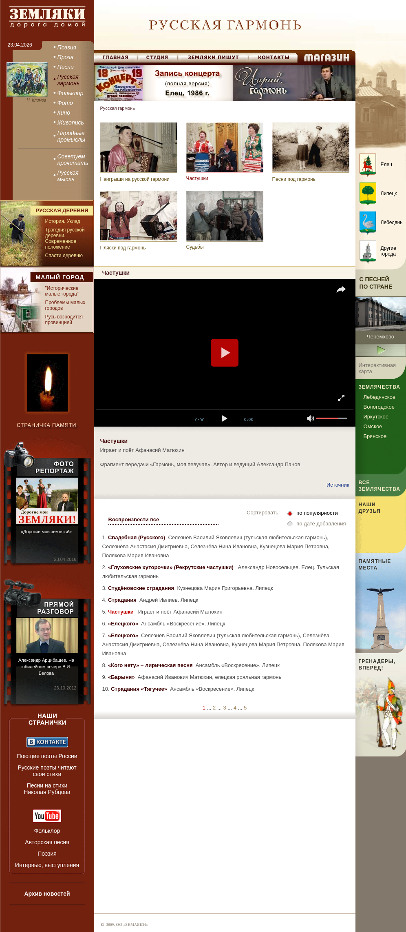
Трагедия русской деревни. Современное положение (65, 238)
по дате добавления (321, 523)
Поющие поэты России (47, 756)
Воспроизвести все (133, 519)
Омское (373, 426)
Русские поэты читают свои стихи (47, 770)
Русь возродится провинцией (64, 319)
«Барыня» (122, 677)
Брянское (375, 436)
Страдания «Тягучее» (139, 689)
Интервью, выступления (47, 865)
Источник (338, 485)
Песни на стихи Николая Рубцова (47, 788)
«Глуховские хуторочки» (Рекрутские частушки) (171, 567)
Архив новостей (47, 893)
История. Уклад (62, 221)
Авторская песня (47, 842)
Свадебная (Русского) (137, 537)
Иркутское (376, 417)
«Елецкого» (124, 624)
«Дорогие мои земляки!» (46, 531)
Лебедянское (379, 397)
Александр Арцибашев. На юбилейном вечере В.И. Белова (46, 667)
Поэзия (47, 853)
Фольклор (47, 830)
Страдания (123, 600)
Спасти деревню (64, 255)
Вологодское (379, 407)
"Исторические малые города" (62, 291)
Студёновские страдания (142, 588)
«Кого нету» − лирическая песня (151, 665)
